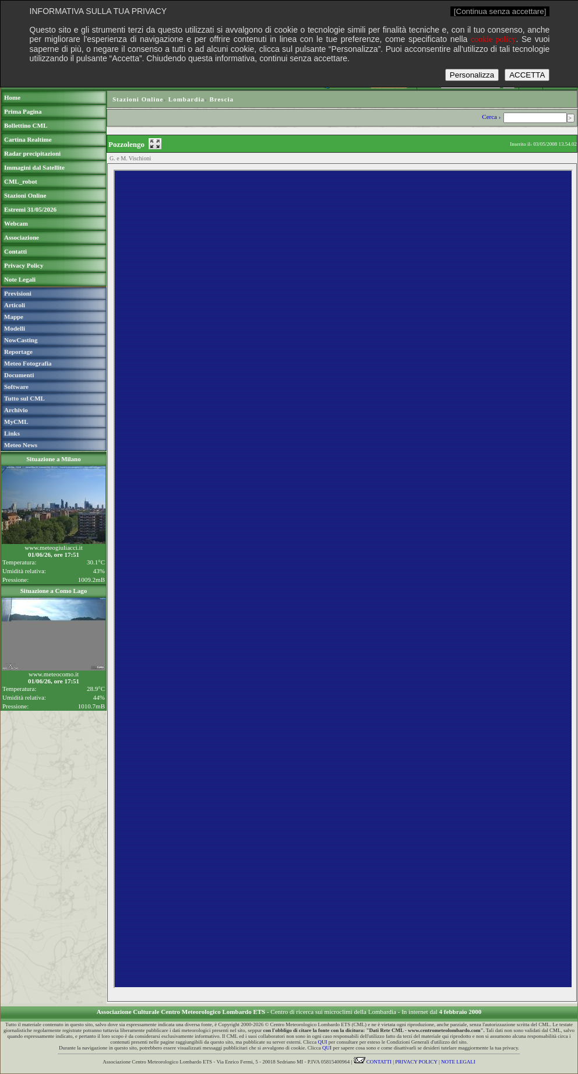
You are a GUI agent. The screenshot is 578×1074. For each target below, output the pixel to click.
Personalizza (472, 75)
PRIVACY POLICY (416, 1062)
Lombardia (186, 99)
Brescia (221, 99)
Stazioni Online (137, 99)
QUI (322, 1042)
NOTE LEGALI (458, 1062)
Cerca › (492, 116)
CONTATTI (373, 1062)
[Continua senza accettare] (500, 11)
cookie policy (493, 39)
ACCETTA (527, 75)
